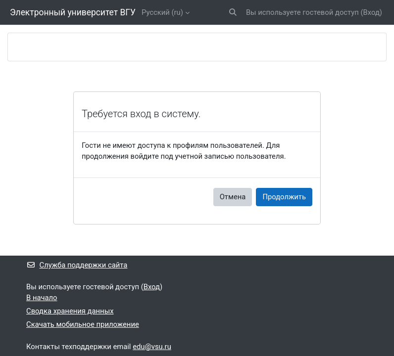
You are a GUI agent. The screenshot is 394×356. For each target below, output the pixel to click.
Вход (371, 12)
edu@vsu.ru (152, 346)
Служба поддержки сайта (76, 265)
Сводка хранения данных (69, 311)
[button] (233, 12)
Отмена (233, 196)
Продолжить (284, 196)
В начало (41, 297)
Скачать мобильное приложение (82, 324)
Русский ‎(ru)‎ (162, 12)
